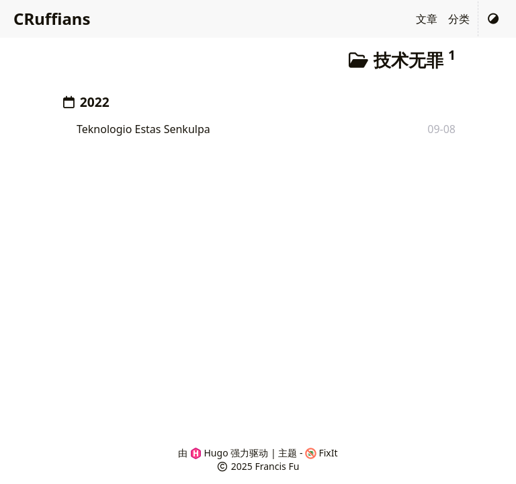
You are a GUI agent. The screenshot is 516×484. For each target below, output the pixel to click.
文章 (426, 18)
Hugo (209, 452)
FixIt (321, 452)
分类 (459, 18)
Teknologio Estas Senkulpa (143, 129)
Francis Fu (277, 466)
